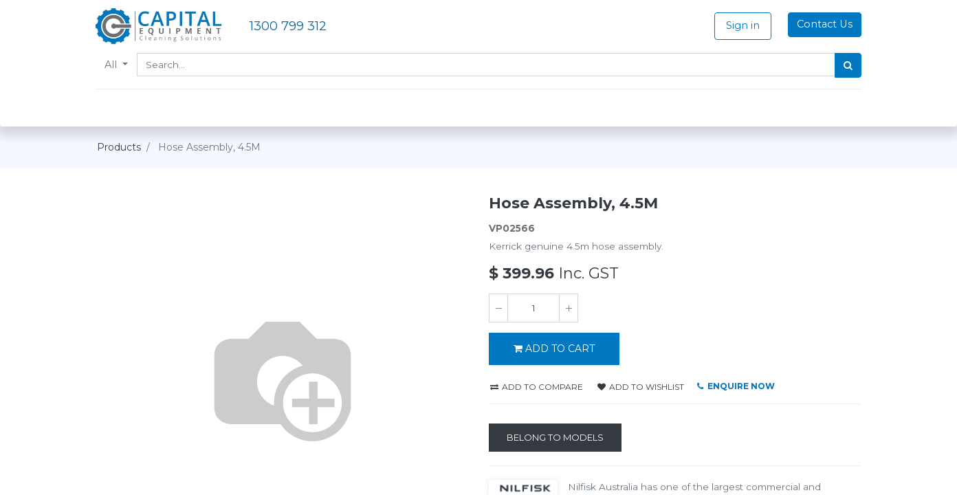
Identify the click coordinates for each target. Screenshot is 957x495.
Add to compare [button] (536, 387)
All (113, 64)
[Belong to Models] (555, 438)
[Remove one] (498, 308)
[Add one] (569, 308)
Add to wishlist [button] (640, 387)
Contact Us (823, 24)
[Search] (846, 65)
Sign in (741, 25)
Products (119, 147)
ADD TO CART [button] (554, 348)
